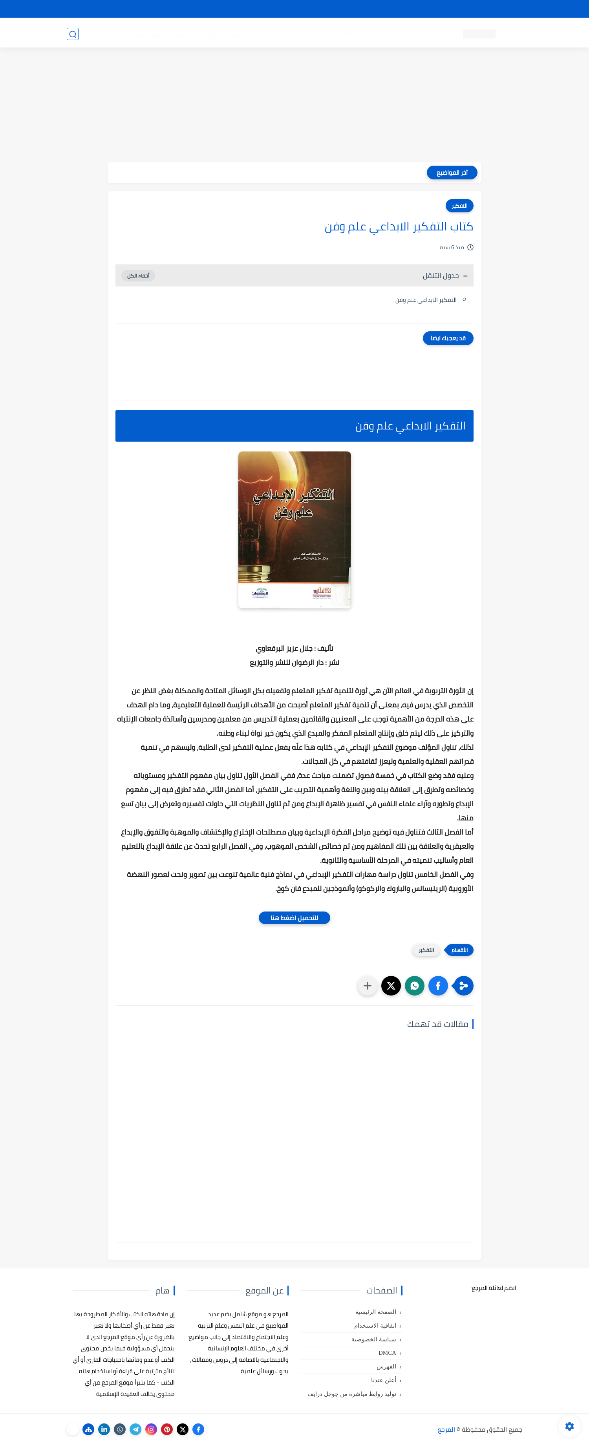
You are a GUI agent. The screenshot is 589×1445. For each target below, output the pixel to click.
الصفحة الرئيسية (375, 1312)
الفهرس (386, 1366)
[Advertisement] (294, 107)
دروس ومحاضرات (122, 33)
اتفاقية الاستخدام (375, 1326)
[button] (438, 986)
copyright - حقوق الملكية (274, 9)
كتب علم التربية (352, 33)
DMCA (387, 1353)
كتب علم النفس (400, 33)
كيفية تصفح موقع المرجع (453, 9)
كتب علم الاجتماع (302, 33)
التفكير (460, 206)
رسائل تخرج (205, 33)
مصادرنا (382, 9)
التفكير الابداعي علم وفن (426, 299)
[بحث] (73, 34)
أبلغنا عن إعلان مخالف (338, 9)
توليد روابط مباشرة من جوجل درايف (351, 1394)
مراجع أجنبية (168, 33)
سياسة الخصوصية (373, 1339)
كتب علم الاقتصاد (249, 33)
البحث (407, 9)
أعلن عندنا (383, 1380)
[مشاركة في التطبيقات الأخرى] (367, 986)
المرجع (446, 1429)
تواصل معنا (506, 9)
